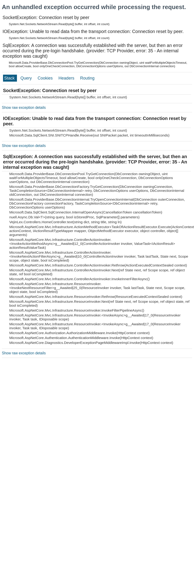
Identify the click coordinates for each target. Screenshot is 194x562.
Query (26, 78)
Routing (87, 78)
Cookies (46, 78)
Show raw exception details (24, 108)
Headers (66, 78)
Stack (10, 78)
